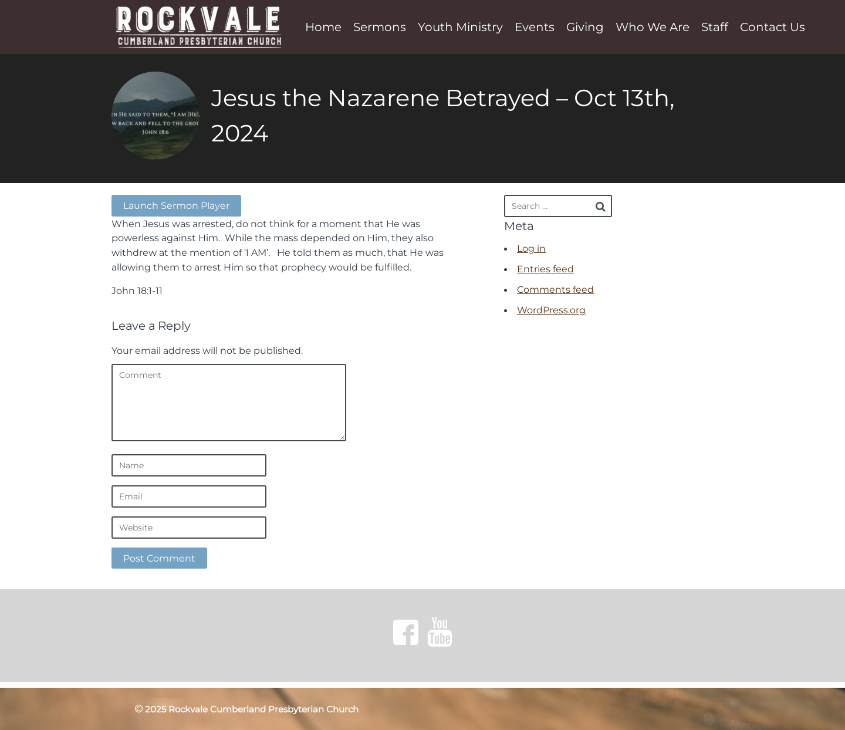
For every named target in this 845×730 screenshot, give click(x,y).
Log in (531, 248)
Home (323, 27)
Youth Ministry (460, 27)
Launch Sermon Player (176, 205)
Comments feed (555, 289)
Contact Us (772, 27)
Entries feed (545, 269)
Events (535, 27)
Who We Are (652, 27)
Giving (585, 27)
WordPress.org (551, 310)
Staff (714, 27)
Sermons (379, 27)
